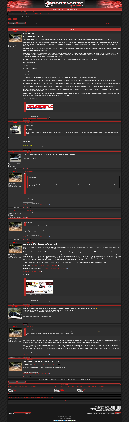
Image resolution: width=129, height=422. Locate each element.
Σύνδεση (76, 9)
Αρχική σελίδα (11, 13)
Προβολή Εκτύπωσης (12, 24)
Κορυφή (10, 393)
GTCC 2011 (34, 386)
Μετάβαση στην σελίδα (109, 23)
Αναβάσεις (61, 389)
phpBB (63, 416)
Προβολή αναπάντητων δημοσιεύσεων (15, 11)
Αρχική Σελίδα (54, 9)
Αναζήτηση (66, 9)
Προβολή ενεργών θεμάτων (31, 11)
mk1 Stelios (61, 390)
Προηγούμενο (114, 24)
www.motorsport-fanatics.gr (66, 418)
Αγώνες (14, 389)
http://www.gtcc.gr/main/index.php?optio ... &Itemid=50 (45, 364)
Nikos (15, 390)
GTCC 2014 (12, 19)
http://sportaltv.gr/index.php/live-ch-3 (32, 271)
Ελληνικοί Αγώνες (30, 13)
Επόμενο (119, 23)
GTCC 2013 (102, 386)
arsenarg (38, 389)
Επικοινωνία (60, 9)
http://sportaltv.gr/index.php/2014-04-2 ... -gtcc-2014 (54, 268)
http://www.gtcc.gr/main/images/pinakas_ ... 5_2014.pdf (44, 265)
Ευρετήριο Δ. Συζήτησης (20, 13)
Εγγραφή (71, 9)
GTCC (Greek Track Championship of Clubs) (43, 13)
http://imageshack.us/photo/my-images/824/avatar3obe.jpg (36, 118)
